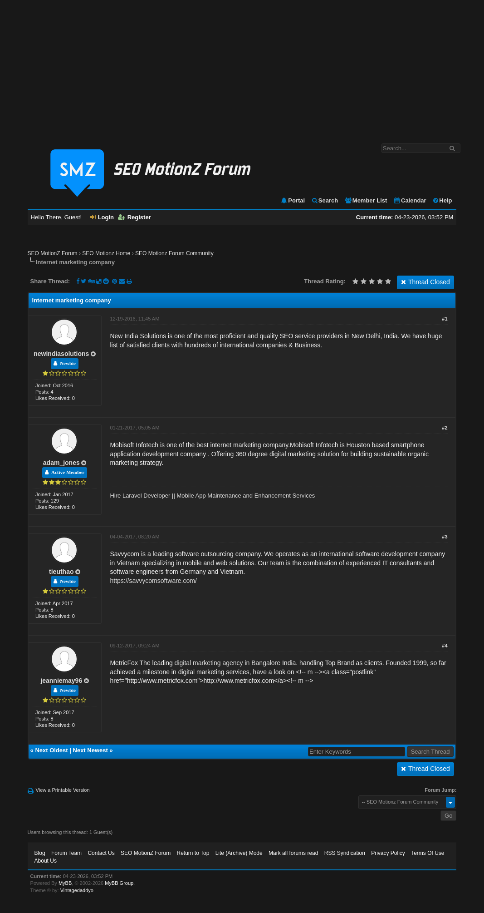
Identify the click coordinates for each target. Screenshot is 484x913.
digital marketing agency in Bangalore (227, 662)
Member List (365, 200)
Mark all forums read (293, 853)
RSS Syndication (344, 853)
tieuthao (61, 571)
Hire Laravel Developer (140, 495)
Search (324, 200)
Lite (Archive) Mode (239, 853)
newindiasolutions (61, 353)
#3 (444, 536)
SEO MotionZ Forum (53, 253)
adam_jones (61, 462)
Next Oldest (51, 750)
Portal (292, 200)
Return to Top (192, 853)
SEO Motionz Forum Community (174, 253)
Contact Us (101, 853)
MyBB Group (119, 883)
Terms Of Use (427, 853)
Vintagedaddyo (76, 890)
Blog (39, 853)
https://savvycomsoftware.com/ (153, 580)
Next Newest (90, 750)
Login (102, 217)
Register (134, 217)
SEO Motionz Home (106, 253)
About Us (45, 861)
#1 (444, 318)
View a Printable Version (63, 790)
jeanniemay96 (61, 680)
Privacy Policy (388, 853)
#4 (444, 645)
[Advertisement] (242, 67)
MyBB (65, 883)
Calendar (409, 200)
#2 (444, 427)
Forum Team (66, 853)
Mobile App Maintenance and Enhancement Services (245, 495)
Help (442, 200)
